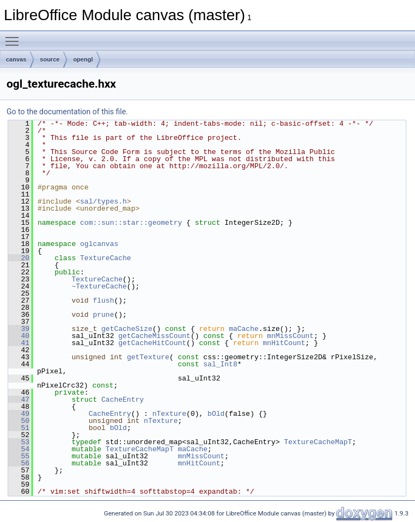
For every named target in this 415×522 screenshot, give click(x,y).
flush (103, 300)
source (49, 59)
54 (18, 449)
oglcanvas (99, 244)
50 (18, 421)
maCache (244, 329)
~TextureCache (98, 286)
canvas (16, 59)
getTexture (148, 357)
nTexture (169, 414)
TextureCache (105, 258)
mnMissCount (290, 336)
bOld (215, 414)
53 (18, 442)
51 (18, 428)
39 (18, 329)
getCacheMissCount (154, 336)
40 (18, 336)
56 (18, 463)
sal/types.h (103, 201)
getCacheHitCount (152, 343)
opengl (83, 59)
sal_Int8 (220, 364)
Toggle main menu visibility (14, 36)
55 (18, 456)
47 (18, 399)
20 (18, 258)
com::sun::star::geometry (131, 223)
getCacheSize (126, 329)
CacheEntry (122, 399)
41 (18, 343)
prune (103, 315)
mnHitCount (284, 343)
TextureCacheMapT (318, 442)
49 (18, 414)
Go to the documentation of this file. (67, 111)
